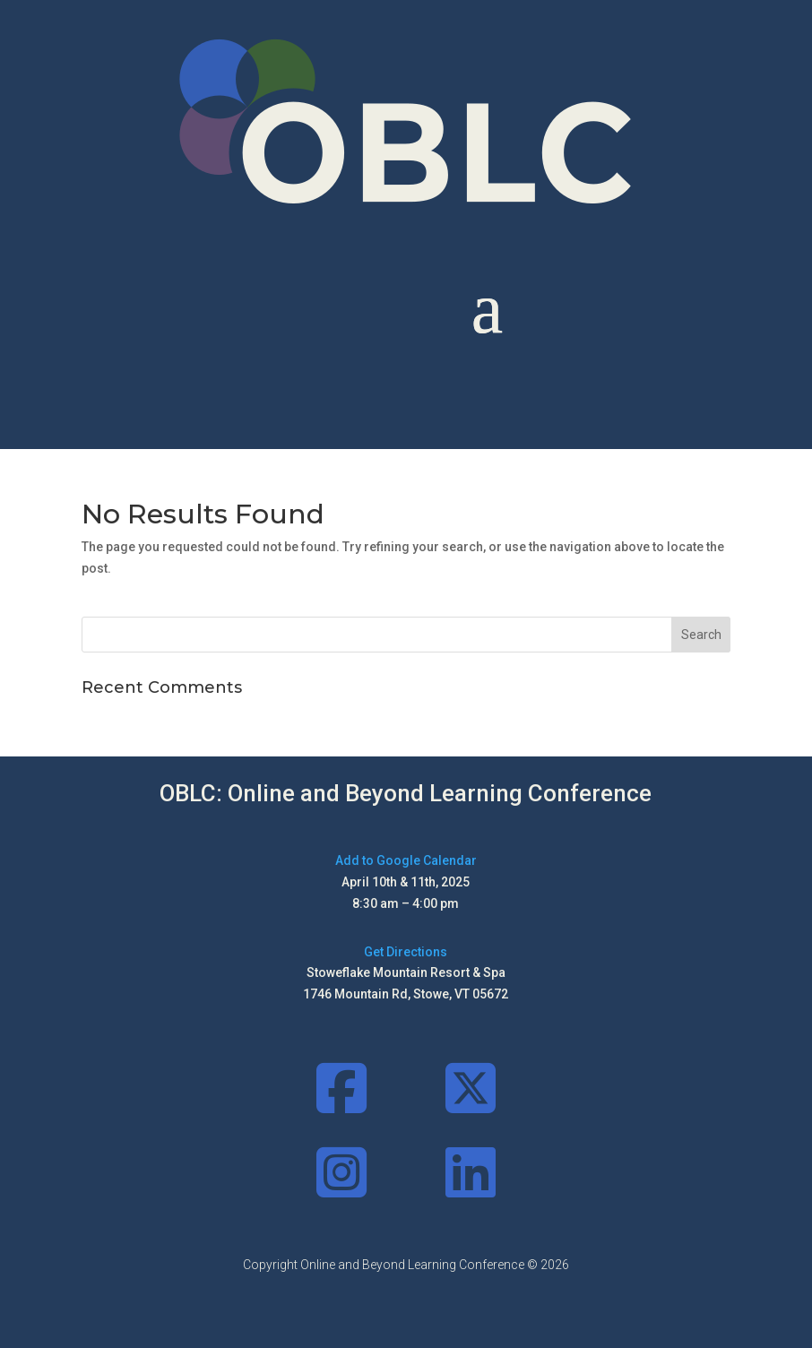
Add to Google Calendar (406, 860)
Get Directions (405, 952)
